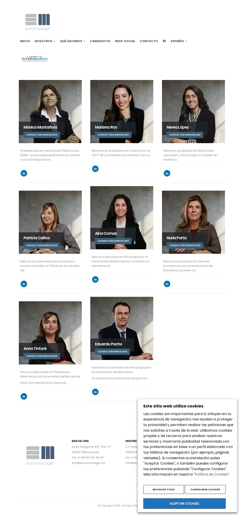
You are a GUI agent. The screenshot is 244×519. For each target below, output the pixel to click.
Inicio (25, 41)
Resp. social (125, 41)
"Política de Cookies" (211, 474)
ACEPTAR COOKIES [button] (184, 503)
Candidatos (100, 41)
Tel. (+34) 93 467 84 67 (88, 457)
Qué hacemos (71, 41)
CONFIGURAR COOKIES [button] (205, 489)
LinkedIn (24, 173)
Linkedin (164, 40)
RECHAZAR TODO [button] (164, 489)
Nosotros (43, 41)
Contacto (149, 41)
